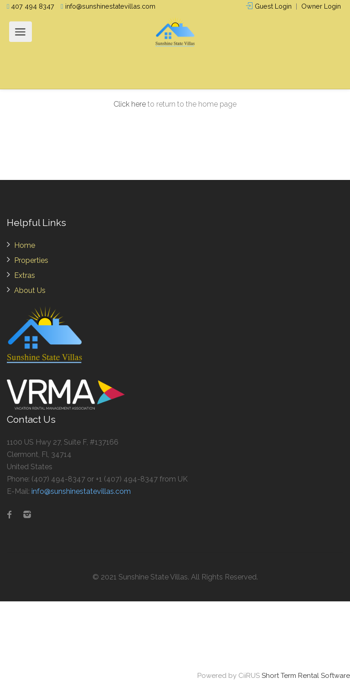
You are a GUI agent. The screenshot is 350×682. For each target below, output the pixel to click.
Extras (24, 275)
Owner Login (321, 6)
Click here (129, 104)
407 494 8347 (30, 6)
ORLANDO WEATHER (175, 635)
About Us (30, 290)
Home (24, 245)
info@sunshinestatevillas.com (108, 6)
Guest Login (269, 6)
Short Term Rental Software (306, 676)
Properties (31, 260)
